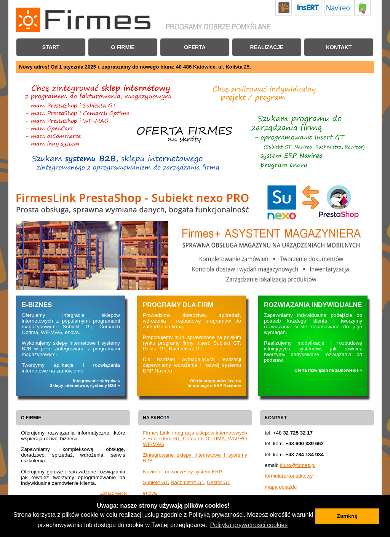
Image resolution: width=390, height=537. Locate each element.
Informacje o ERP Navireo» (214, 385)
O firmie (122, 47)
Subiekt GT (155, 482)
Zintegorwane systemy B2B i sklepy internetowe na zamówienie (129, 163)
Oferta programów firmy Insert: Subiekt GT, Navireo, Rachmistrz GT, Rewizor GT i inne (310, 142)
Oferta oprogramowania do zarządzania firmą (297, 122)
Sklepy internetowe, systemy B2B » (85, 385)
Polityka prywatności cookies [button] (249, 525)
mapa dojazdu (281, 487)
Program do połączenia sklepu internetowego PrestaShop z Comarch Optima (78, 114)
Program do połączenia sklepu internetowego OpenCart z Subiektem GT (57, 129)
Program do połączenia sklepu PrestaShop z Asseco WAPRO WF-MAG (69, 121)
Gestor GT (218, 482)
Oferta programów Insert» (215, 381)
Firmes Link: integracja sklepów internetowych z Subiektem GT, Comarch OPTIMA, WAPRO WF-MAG (195, 438)
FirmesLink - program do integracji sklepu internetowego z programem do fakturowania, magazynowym (97, 91)
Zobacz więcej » (115, 493)
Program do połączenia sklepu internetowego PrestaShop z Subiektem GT (75, 105)
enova (150, 493)
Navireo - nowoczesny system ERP (182, 472)
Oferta (195, 47)
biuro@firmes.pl (298, 465)
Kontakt (339, 47)
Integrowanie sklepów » (96, 381)
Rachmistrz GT (187, 482)
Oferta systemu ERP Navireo (285, 156)
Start (51, 47)
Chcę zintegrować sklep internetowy (285, 165)
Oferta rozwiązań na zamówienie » (328, 370)
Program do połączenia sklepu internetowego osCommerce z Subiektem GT (57, 136)
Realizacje (267, 47)
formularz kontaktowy (289, 476)
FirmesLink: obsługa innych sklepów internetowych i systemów (57, 143)
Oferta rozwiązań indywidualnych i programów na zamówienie (270, 95)
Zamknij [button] (347, 516)
